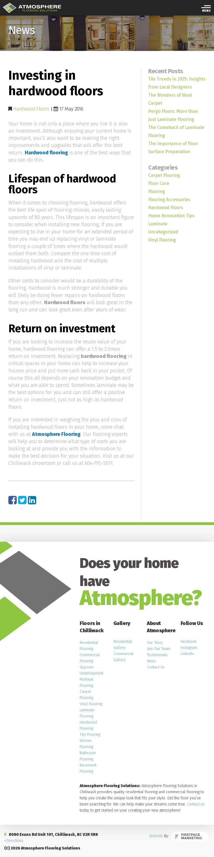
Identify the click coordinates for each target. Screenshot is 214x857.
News (151, 661)
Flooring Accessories (169, 199)
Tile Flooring (90, 734)
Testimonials (157, 655)
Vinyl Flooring (162, 240)
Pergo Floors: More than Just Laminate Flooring (173, 115)
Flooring (156, 191)
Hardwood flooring (46, 153)
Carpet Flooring (164, 175)
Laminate (157, 223)
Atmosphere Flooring (56, 434)
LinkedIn (187, 653)
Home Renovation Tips (171, 215)
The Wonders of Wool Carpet (170, 99)
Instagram (189, 647)
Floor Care (158, 183)
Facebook (188, 641)
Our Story (155, 642)
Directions (14, 840)
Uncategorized (163, 232)
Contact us (196, 804)
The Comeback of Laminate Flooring (176, 131)
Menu (206, 11)
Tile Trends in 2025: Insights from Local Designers (177, 83)
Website (159, 836)
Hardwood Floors (31, 109)
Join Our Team (158, 648)
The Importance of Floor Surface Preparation (173, 147)
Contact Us (156, 667)
